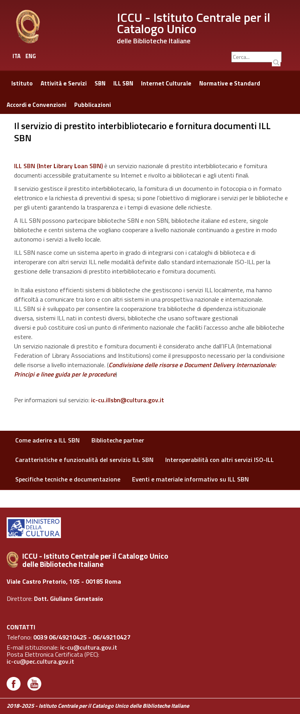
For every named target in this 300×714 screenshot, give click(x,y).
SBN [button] (100, 83)
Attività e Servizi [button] (64, 83)
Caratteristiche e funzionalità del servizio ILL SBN (84, 459)
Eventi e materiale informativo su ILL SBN (190, 479)
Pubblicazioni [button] (92, 104)
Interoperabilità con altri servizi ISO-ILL (219, 459)
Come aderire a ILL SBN (47, 440)
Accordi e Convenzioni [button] (36, 104)
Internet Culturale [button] (166, 83)
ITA (16, 56)
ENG (30, 56)
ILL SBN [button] (123, 83)
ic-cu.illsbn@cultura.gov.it (127, 400)
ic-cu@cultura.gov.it (88, 647)
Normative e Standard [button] (229, 83)
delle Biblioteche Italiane (154, 41)
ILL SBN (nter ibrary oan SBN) (58, 166)
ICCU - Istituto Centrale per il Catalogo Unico (193, 23)
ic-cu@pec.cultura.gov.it (40, 661)
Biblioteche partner (117, 440)
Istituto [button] (22, 83)
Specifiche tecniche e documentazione (67, 479)
